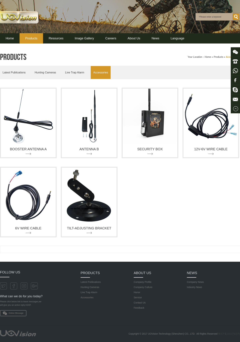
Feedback (139, 307)
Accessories (100, 72)
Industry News (194, 287)
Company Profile (143, 282)
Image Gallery (84, 38)
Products (31, 38)
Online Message (16, 313)
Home (10, 38)
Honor (137, 292)
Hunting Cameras (45, 72)
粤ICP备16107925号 (229, 333)
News (155, 38)
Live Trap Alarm (74, 72)
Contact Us (140, 302)
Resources (56, 38)
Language (177, 38)
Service (138, 297)
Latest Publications (14, 72)
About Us (134, 38)
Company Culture (143, 287)
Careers (110, 38)
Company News (195, 282)
